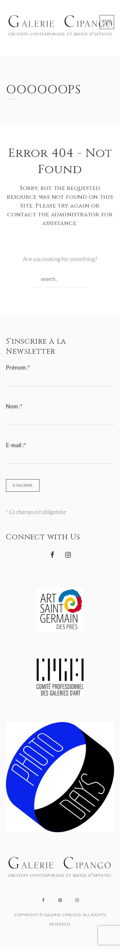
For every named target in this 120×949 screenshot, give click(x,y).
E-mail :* (16, 445)
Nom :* (14, 406)
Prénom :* (18, 367)
